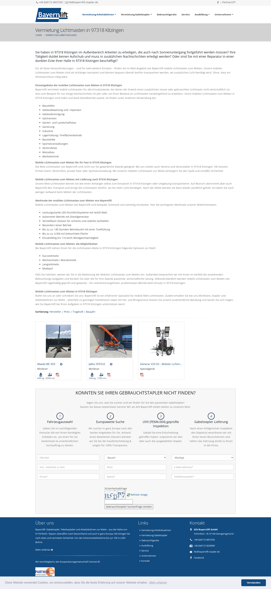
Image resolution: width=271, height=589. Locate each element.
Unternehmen (223, 14)
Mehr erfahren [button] (158, 582)
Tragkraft (78, 311)
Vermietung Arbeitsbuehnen (156, 530)
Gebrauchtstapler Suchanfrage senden (129, 506)
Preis (67, 311)
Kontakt (145, 560)
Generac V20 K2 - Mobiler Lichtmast (161, 364)
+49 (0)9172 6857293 (49, 2)
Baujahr (90, 311)
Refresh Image (139, 494)
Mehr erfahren (44, 549)
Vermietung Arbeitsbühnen (98, 14)
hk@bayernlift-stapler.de (82, 2)
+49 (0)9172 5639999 (204, 545)
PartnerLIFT (229, 2)
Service (186, 14)
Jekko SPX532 (97, 364)
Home (39, 35)
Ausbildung (201, 14)
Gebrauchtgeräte (167, 14)
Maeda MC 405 (46, 364)
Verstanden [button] (253, 582)
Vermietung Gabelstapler (135, 14)
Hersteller (55, 311)
